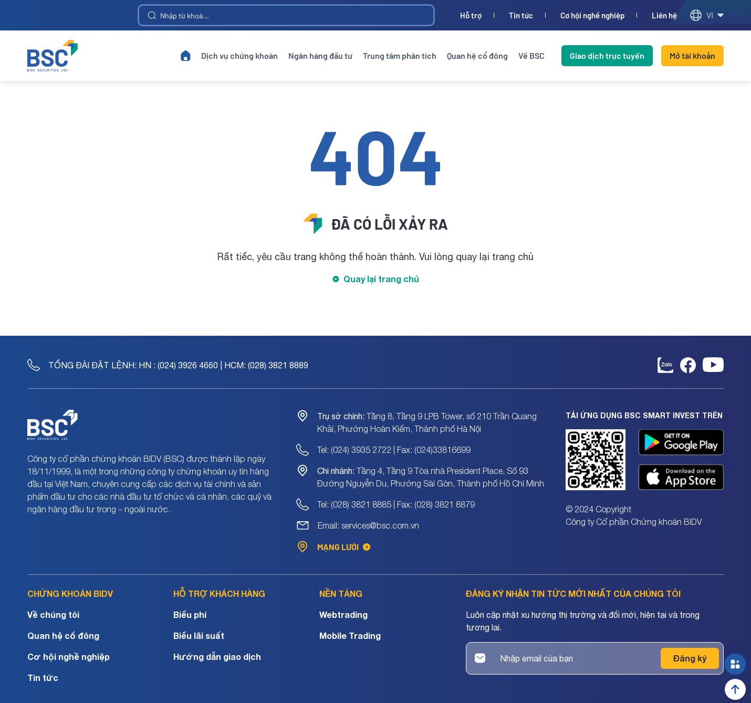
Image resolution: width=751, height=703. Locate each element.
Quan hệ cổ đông (477, 55)
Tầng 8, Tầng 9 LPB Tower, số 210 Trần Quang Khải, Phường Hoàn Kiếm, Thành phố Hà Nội (427, 422)
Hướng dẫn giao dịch (217, 656)
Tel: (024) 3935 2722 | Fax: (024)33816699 (394, 449)
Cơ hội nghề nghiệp (592, 15)
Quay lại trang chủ (381, 279)
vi (707, 15)
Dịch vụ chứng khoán (239, 55)
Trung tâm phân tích (399, 55)
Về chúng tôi (53, 614)
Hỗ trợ (471, 15)
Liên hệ (664, 15)
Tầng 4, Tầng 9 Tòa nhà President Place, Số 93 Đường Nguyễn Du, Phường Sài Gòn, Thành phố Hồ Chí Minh (430, 477)
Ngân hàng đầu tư (320, 55)
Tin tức (521, 15)
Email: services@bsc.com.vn (368, 525)
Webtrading (343, 614)
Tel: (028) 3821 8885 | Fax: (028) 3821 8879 (396, 504)
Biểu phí (189, 614)
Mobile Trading (350, 635)
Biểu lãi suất (198, 635)
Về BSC (531, 55)
